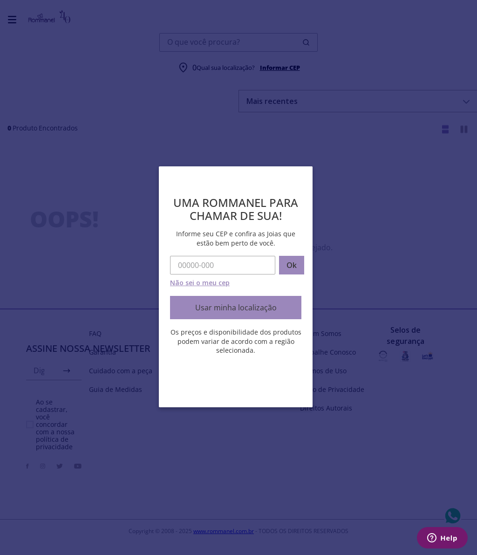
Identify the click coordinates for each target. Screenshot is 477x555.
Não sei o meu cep (200, 282)
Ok (291, 265)
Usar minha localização (236, 307)
